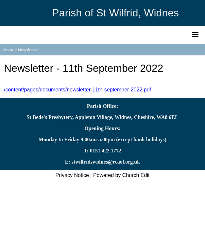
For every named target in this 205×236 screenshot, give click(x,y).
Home (8, 49)
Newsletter (28, 49)
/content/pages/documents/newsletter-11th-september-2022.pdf (77, 89)
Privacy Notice (72, 175)
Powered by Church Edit (121, 175)
